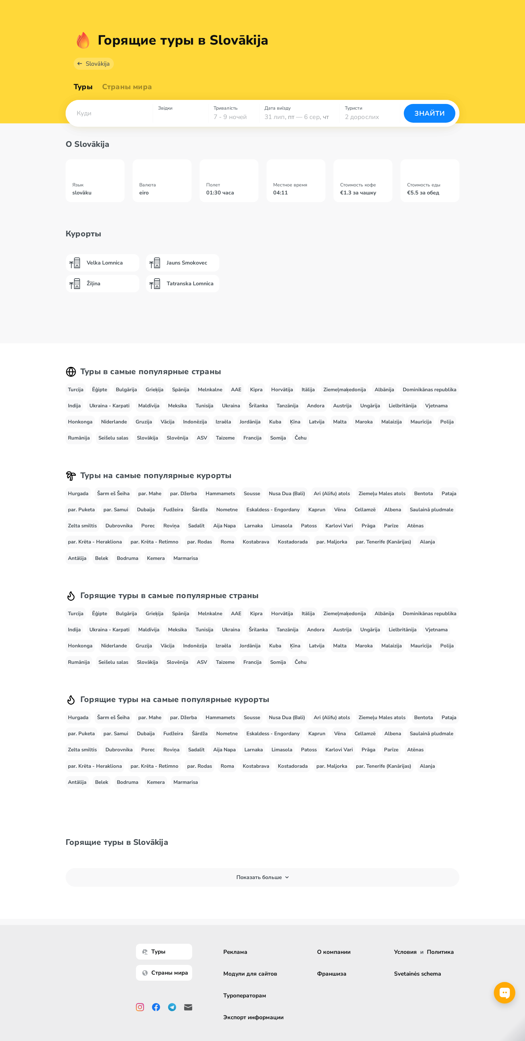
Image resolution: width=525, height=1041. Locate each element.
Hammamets (220, 493)
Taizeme (225, 438)
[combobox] (109, 113)
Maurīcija (421, 421)
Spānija (180, 389)
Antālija (77, 558)
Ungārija (370, 405)
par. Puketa (81, 509)
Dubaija (146, 509)
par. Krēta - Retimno (154, 541)
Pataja (449, 493)
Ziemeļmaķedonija (344, 389)
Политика (440, 952)
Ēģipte (99, 389)
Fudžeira (173, 509)
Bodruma (127, 558)
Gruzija (144, 421)
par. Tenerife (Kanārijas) (383, 541)
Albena (392, 509)
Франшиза (333, 974)
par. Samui (115, 509)
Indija (74, 405)
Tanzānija (287, 405)
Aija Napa (224, 525)
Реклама (236, 952)
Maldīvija (148, 405)
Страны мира (127, 87)
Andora (315, 405)
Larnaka (253, 525)
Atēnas (415, 525)
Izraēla (223, 421)
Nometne (227, 509)
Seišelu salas (113, 438)
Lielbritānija (403, 405)
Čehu (301, 438)
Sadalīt (196, 525)
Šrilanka (258, 405)
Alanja (427, 541)
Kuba (275, 421)
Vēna (340, 509)
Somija (278, 438)
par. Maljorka (331, 541)
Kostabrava (256, 541)
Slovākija (98, 64)
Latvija (316, 421)
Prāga (368, 525)
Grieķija (154, 389)
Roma (227, 541)
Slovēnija (177, 438)
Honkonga (80, 421)
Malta (340, 421)
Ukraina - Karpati (109, 405)
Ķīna (295, 421)
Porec (148, 525)
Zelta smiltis (82, 525)
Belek (101, 558)
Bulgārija (126, 389)
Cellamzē (365, 509)
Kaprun (316, 509)
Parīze (391, 525)
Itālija (308, 389)
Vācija (167, 421)
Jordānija (250, 421)
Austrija (342, 405)
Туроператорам (245, 995)
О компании (335, 952)
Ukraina (231, 405)
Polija (447, 421)
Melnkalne (210, 389)
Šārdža (200, 509)
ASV (202, 438)
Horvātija (282, 389)
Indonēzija (195, 421)
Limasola (282, 525)
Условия (405, 952)
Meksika (177, 405)
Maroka (364, 421)
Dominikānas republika (429, 389)
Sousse (252, 493)
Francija (252, 438)
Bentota (423, 493)
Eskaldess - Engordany (273, 509)
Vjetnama (436, 405)
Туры (83, 87)
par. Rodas (199, 541)
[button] (109, 113)
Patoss (309, 525)
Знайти (430, 113)
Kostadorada (293, 541)
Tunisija (204, 405)
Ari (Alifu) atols (332, 493)
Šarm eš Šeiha (113, 493)
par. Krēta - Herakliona (95, 541)
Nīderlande (114, 421)
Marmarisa (185, 558)
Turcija (75, 389)
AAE (236, 389)
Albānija (384, 389)
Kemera (156, 558)
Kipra (256, 389)
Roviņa (171, 525)
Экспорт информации (254, 1017)
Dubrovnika (119, 525)
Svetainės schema (417, 974)
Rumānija (79, 438)
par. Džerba (183, 493)
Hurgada (78, 493)
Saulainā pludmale (431, 509)
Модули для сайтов (251, 974)
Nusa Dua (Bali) (287, 493)
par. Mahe (149, 493)
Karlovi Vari (339, 525)
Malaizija (391, 421)
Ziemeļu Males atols (382, 493)
